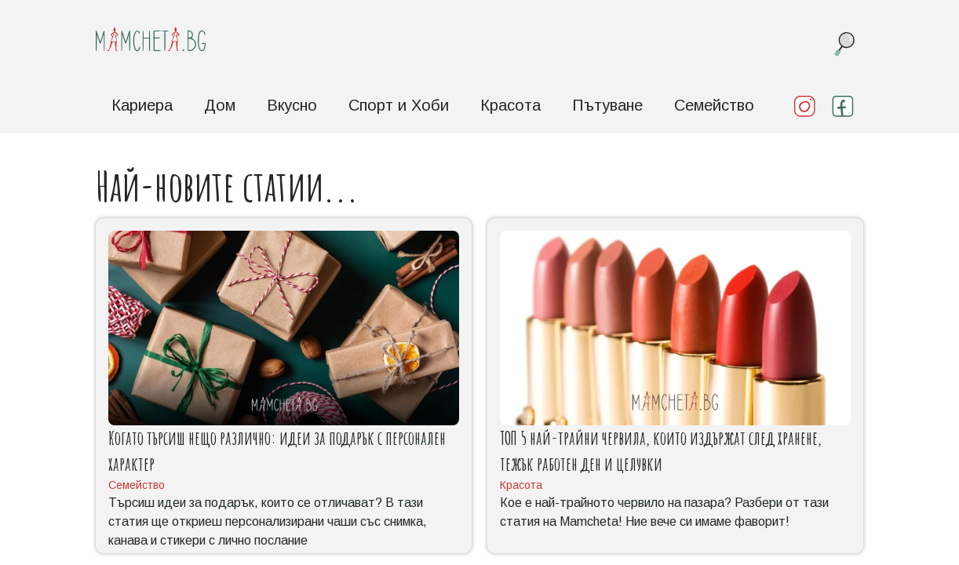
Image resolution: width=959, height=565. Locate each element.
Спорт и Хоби (398, 105)
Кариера (142, 105)
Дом (219, 105)
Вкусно (292, 105)
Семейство (714, 105)
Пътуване (607, 105)
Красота (510, 105)
